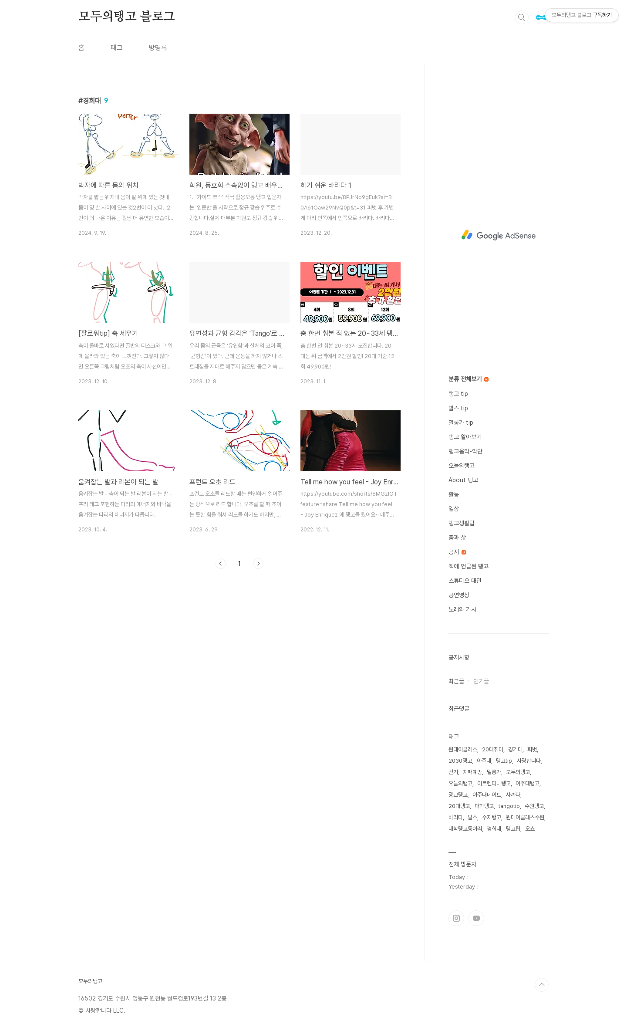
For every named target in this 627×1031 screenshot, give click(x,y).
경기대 (515, 749)
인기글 (481, 681)
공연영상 (458, 595)
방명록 (158, 48)
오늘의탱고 (461, 465)
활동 (453, 494)
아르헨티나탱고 (494, 783)
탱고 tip (458, 393)
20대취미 (492, 749)
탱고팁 (513, 828)
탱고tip (504, 760)
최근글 (456, 681)
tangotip (509, 806)
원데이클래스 (462, 749)
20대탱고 (459, 806)
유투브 (476, 918)
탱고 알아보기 (465, 436)
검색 (521, 17)
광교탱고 (458, 794)
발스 (472, 817)
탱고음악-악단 (465, 451)
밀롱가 (494, 772)
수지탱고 (491, 817)
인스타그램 (456, 918)
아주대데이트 (486, 794)
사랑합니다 (529, 760)
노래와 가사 (462, 609)
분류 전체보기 (468, 378)
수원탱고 (534, 806)
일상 (453, 508)
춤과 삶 (457, 537)
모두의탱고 (518, 772)
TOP (542, 985)
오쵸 (530, 828)
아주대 (484, 760)
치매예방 (472, 772)
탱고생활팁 (461, 523)
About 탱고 (463, 480)
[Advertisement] (498, 235)
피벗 (532, 749)
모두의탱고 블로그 (126, 17)
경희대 (494, 828)
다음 (258, 563)
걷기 (453, 772)
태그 (117, 48)
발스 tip (458, 408)
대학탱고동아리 (465, 828)
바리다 (455, 817)
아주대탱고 (527, 783)
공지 (457, 551)
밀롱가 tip (460, 422)
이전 (221, 563)
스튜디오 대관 (465, 580)
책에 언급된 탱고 (468, 566)
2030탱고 (460, 760)
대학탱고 (484, 806)
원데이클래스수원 (525, 817)
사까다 (513, 794)
